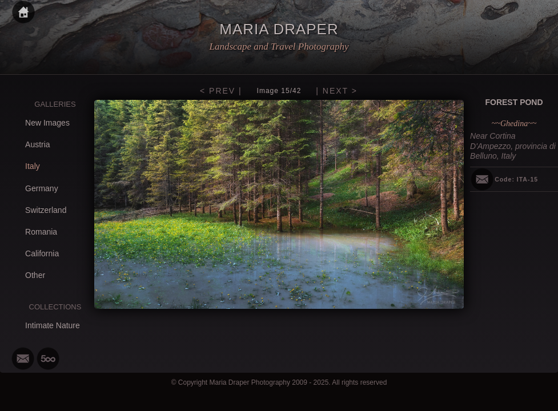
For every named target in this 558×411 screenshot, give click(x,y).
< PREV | (221, 90)
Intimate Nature (52, 325)
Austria (37, 144)
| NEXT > (337, 90)
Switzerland (45, 210)
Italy (32, 166)
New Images (47, 122)
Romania (41, 231)
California (42, 253)
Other (35, 275)
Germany (41, 188)
